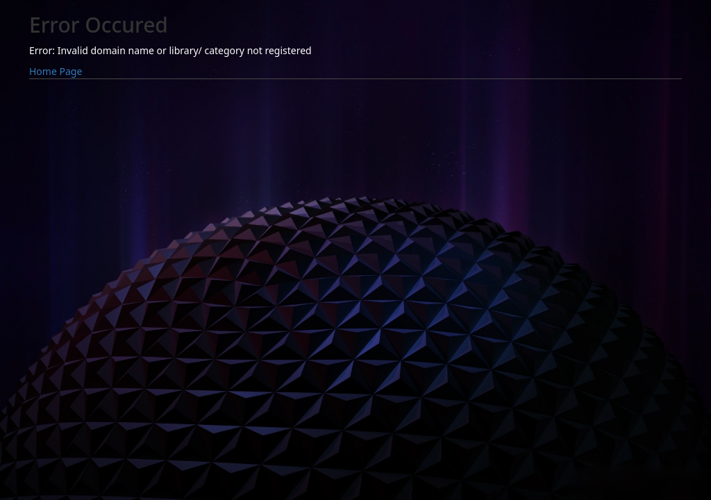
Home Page (55, 71)
